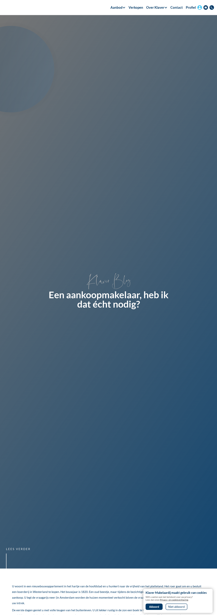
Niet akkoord (176, 606)
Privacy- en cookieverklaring (174, 599)
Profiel (191, 7)
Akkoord (154, 607)
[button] (116, 7)
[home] (20, 7)
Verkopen (136, 7)
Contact (176, 7)
